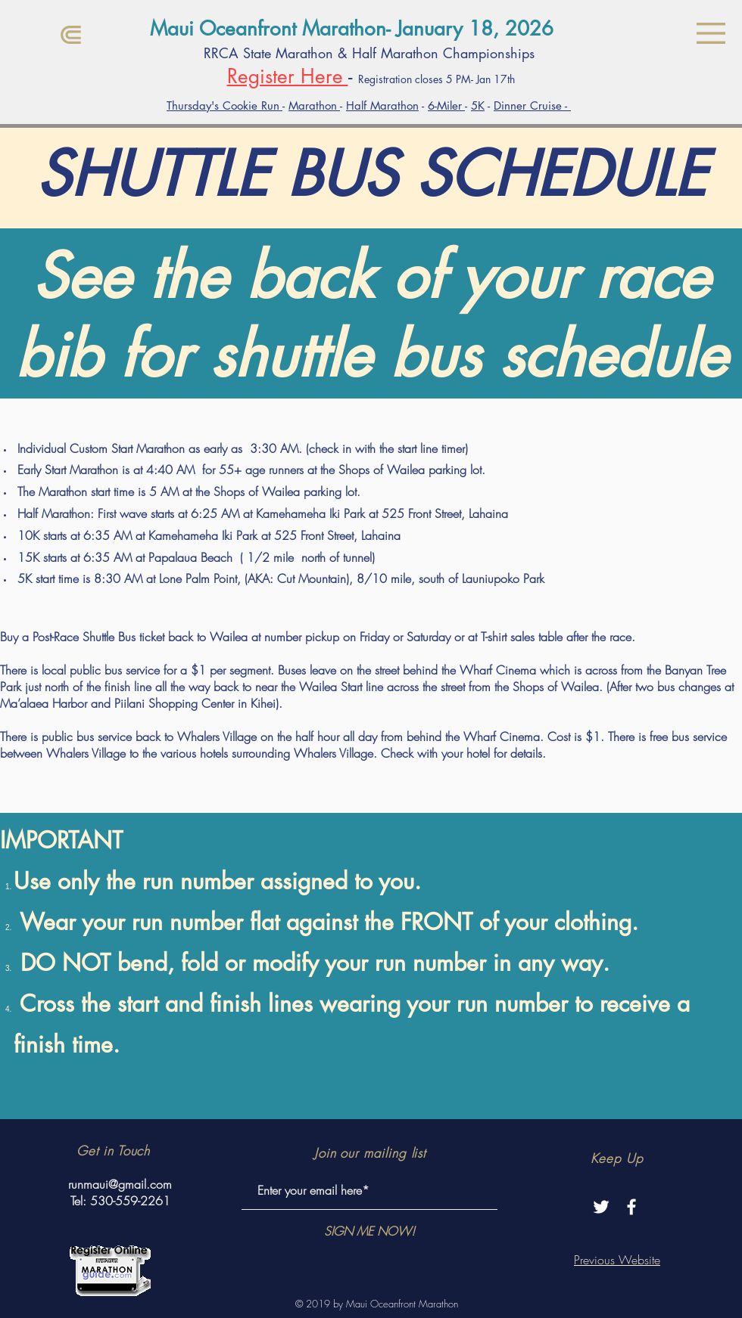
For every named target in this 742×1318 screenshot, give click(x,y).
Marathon (314, 105)
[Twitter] (601, 1206)
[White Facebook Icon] (631, 1206)
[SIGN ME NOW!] (369, 1231)
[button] (711, 33)
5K (478, 105)
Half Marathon (382, 105)
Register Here (287, 76)
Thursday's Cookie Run (224, 105)
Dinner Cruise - (532, 105)
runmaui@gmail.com (120, 1184)
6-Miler (446, 105)
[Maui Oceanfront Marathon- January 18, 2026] (371, 28)
